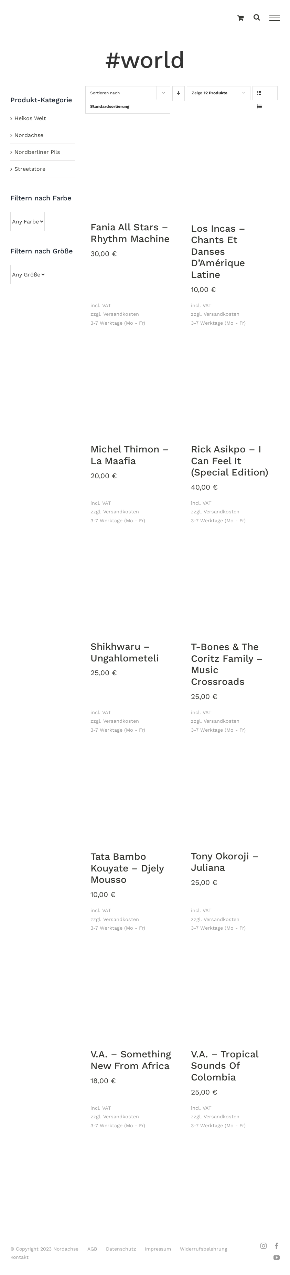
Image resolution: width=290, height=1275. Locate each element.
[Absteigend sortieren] (178, 93)
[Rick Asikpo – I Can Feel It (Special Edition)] (233, 389)
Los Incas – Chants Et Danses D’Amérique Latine (218, 251)
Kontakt (19, 1257)
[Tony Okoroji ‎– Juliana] (233, 796)
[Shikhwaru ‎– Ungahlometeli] (132, 587)
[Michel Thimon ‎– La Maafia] (132, 389)
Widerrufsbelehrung (203, 1249)
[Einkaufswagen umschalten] (240, 18)
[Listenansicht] (259, 107)
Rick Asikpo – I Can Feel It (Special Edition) (229, 460)
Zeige (209, 93)
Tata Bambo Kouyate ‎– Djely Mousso (127, 868)
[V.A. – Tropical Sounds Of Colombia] (233, 994)
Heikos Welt (30, 118)
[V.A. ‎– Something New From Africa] (132, 994)
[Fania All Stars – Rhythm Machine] (132, 168)
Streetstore (29, 169)
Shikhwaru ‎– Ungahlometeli (124, 652)
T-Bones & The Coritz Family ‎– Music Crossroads (227, 664)
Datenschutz (121, 1249)
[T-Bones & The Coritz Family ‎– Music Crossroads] (233, 587)
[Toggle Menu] (274, 18)
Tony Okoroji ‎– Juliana (225, 862)
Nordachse (28, 135)
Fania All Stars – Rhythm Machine (130, 232)
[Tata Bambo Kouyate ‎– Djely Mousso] (132, 796)
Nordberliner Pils (37, 152)
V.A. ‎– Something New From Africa (130, 1060)
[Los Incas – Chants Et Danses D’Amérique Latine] (233, 168)
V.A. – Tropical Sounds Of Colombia (225, 1065)
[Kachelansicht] (259, 86)
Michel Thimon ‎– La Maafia (129, 455)
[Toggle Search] (257, 18)
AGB (92, 1249)
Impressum (158, 1249)
